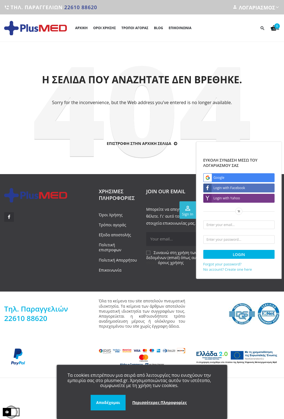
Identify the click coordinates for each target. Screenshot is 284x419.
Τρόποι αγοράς (112, 224)
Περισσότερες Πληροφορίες (159, 402)
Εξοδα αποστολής (115, 234)
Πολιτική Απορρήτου (118, 260)
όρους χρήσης (171, 262)
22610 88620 (80, 7)
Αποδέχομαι (108, 402)
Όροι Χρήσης (111, 214)
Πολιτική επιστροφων (110, 247)
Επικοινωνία (110, 270)
